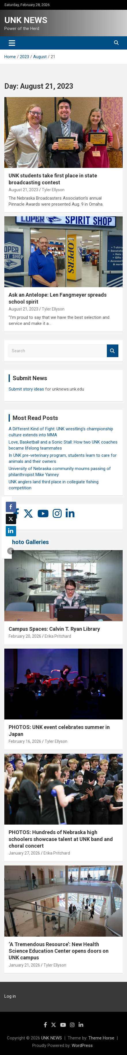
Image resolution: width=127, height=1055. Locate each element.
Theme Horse (101, 1038)
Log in (10, 996)
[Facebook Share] (11, 507)
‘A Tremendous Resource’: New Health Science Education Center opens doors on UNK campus (59, 951)
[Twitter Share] (11, 519)
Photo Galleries (28, 542)
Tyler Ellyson (53, 189)
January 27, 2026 (24, 853)
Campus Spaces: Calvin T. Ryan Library (54, 629)
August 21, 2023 (23, 189)
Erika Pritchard (58, 636)
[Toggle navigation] (12, 43)
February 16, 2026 (25, 741)
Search (112, 350)
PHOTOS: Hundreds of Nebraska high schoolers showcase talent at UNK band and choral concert (61, 839)
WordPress (82, 1045)
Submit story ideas (26, 389)
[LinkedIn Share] (11, 531)
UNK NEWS (25, 20)
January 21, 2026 (24, 965)
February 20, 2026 (25, 636)
